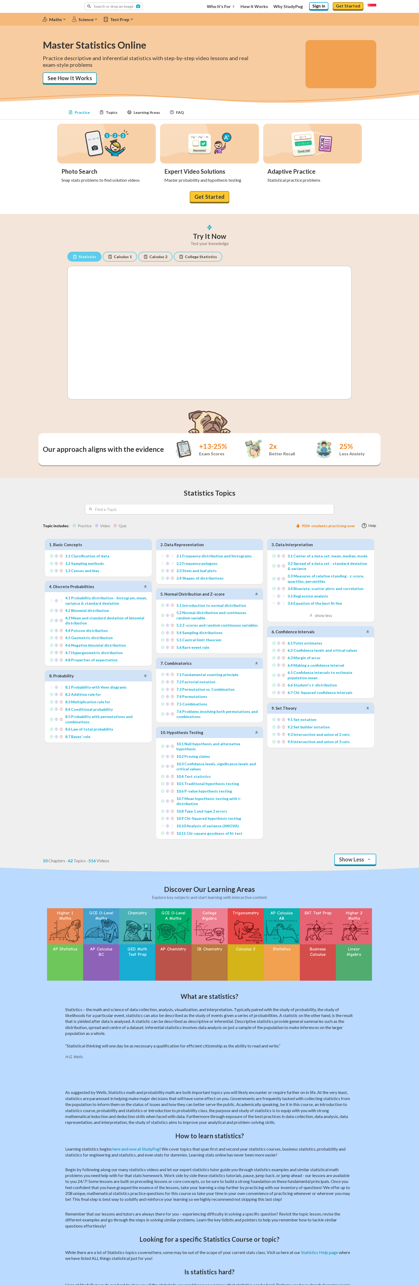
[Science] (87, 19)
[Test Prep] (120, 19)
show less (320, 614)
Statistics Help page (319, 1241)
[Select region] (372, 6)
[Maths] (56, 19)
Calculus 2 (155, 256)
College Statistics (198, 256)
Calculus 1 (120, 256)
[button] (113, 6)
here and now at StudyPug (136, 1137)
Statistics (84, 256)
